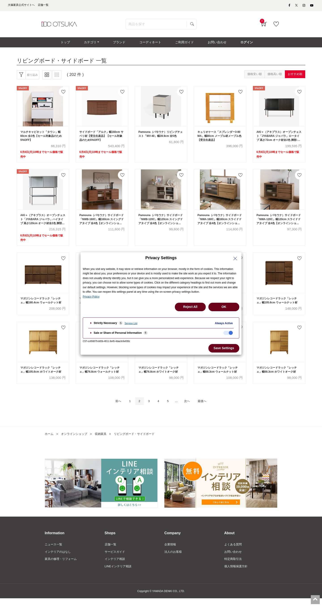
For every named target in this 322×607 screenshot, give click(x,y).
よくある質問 (233, 552)
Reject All (190, 307)
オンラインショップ (76, 441)
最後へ (207, 408)
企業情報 (170, 552)
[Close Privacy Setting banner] (235, 258)
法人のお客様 (173, 559)
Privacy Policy (91, 296)
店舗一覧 (111, 552)
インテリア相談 (116, 567)
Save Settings (224, 348)
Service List (131, 323)
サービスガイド (116, 559)
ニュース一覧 (54, 552)
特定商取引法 (233, 567)
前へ (113, 408)
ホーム (49, 441)
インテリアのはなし (59, 559)
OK (224, 307)
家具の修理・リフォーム (62, 567)
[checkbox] (228, 333)
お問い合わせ (233, 559)
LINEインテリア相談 (119, 574)
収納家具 (103, 441)
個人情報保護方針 (236, 574)
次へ (189, 408)
